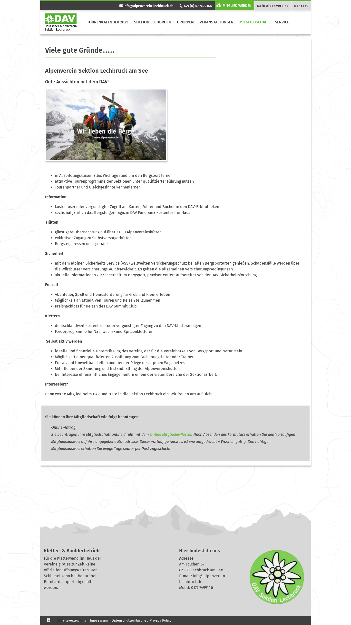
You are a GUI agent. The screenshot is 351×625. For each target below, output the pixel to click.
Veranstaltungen (217, 22)
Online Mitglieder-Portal (170, 434)
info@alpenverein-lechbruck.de (146, 6)
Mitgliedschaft (254, 22)
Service (282, 22)
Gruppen (185, 22)
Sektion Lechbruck (152, 22)
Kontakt (301, 6)
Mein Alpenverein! (272, 6)
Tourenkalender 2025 (107, 22)
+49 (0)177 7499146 (195, 6)
